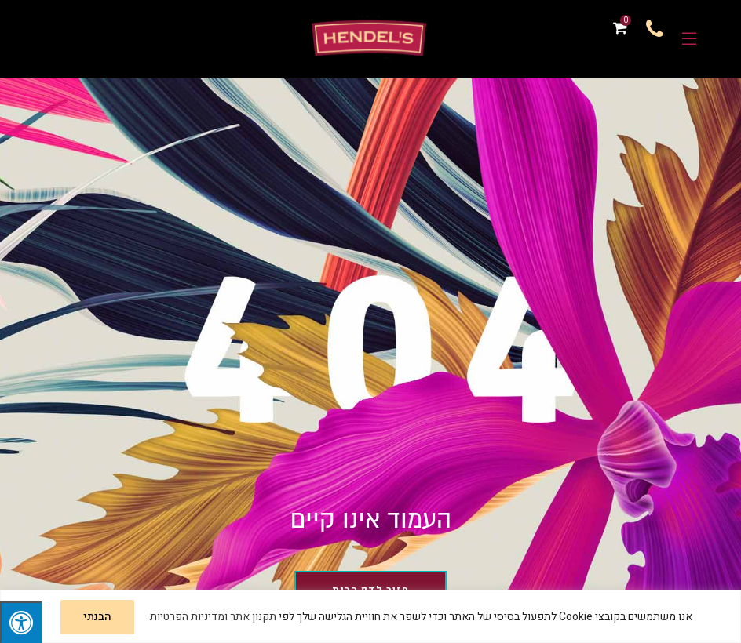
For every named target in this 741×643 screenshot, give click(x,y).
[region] (370, 616)
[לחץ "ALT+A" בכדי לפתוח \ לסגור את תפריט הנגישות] (21, 622)
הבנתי (97, 616)
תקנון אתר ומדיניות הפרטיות (213, 616)
